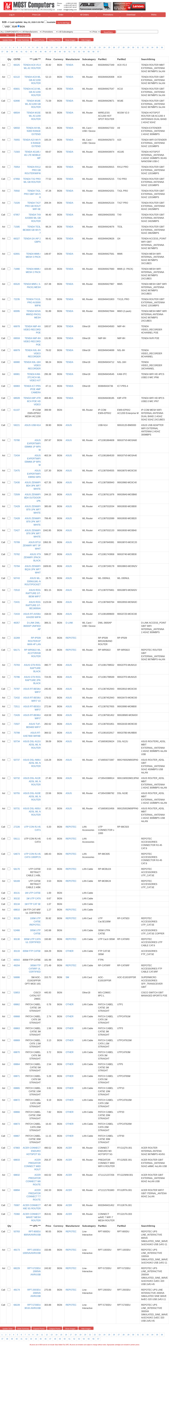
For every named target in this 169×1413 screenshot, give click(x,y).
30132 (17, 898)
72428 (17, 518)
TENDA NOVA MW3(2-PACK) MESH (33, 314)
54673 (17, 854)
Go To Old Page (63, 23)
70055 (17, 140)
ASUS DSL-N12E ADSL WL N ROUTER (32, 781)
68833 (17, 1160)
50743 (17, 578)
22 (95, 47)
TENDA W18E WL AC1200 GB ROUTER (33, 104)
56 (93, 52)
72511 (17, 706)
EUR (14, 26)
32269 (17, 638)
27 (119, 47)
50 (65, 52)
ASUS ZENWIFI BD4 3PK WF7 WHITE (33, 485)
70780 (17, 440)
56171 (17, 650)
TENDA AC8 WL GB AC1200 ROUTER (32, 80)
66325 (17, 65)
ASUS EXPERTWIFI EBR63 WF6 (34, 473)
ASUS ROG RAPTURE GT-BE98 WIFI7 (33, 593)
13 (51, 47)
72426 (17, 715)
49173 (17, 1250)
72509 (17, 494)
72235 (17, 299)
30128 (17, 918)
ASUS (69, 425)
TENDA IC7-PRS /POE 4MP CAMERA (32, 389)
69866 (17, 1112)
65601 (17, 89)
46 (45, 52)
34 (152, 47)
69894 (17, 1190)
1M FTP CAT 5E (33, 904)
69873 (17, 1124)
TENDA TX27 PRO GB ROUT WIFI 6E (33, 206)
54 (84, 52)
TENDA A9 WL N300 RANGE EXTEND (33, 131)
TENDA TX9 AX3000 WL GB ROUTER (33, 218)
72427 (17, 530)
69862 (17, 1004)
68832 (17, 1175)
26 (114, 47)
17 (71, 47)
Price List (36, 15)
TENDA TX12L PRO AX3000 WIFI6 (33, 302)
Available (51, 22)
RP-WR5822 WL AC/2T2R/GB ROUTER (32, 653)
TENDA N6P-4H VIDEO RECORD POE (32, 329)
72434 (17, 455)
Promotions (108, 15)
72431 (17, 602)
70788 (17, 733)
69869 (17, 1040)
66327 (17, 238)
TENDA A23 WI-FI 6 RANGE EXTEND (32, 143)
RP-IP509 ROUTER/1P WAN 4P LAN (34, 641)
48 (55, 52)
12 (47, 47)
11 (42, 47)
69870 (17, 1052)
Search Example (23, 35)
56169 (17, 881)
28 (123, 47)
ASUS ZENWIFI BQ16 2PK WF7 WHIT (33, 569)
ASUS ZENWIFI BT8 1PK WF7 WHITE (33, 509)
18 (75, 47)
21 (90, 47)
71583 (17, 152)
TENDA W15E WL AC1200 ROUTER (34, 116)
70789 (17, 542)
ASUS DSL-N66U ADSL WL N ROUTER (32, 763)
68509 (17, 398)
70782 (17, 554)
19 (80, 47)
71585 (17, 227)
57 (98, 52)
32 (143, 47)
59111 (17, 839)
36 (162, 47)
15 (61, 47)
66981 (17, 374)
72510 (17, 590)
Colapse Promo (54, 40)
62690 (17, 101)
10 (37, 47)
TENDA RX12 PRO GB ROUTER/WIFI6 (33, 170)
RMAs (153, 15)
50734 (17, 741)
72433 (17, 614)
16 (66, 47)
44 (36, 52)
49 (60, 52)
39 (12, 52)
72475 (17, 470)
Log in (12, 15)
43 (31, 52)
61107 (17, 410)
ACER (69, 1148)
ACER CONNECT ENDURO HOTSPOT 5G (32, 1151)
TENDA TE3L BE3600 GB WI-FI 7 (32, 230)
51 (69, 52)
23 (99, 47)
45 (41, 52)
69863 (17, 1028)
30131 (17, 893)
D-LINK (69, 623)
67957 (17, 215)
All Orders (84, 15)
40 (17, 52)
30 (133, 47)
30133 (17, 951)
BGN (22, 26)
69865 (17, 1088)
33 (147, 47)
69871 (17, 1076)
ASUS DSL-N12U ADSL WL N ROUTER (32, 744)
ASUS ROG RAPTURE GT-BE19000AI (33, 605)
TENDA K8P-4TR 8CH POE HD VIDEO (32, 401)
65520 (17, 284)
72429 (17, 506)
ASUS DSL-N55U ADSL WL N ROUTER (32, 811)
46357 (17, 623)
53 (79, 52)
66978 (17, 326)
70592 (17, 191)
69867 (17, 1136)
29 (128, 47)
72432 (17, 698)
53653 (17, 992)
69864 (17, 1064)
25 (109, 47)
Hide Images (86, 40)
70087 (17, 1205)
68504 (17, 113)
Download (131, 15)
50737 (17, 760)
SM (67, 977)
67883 (17, 1148)
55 (88, 52)
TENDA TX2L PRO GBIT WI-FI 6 (32, 194)
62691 (17, 254)
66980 (17, 362)
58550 (17, 128)
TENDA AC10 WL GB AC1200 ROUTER (32, 92)
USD (7, 26)
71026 (17, 203)
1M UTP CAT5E (33, 893)
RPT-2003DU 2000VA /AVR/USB (34, 1293)
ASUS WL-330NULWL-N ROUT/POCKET (33, 581)
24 (104, 47)
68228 (17, 1305)
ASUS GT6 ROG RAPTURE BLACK (32, 668)
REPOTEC (71, 638)
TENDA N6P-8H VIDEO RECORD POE (32, 341)
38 (7, 52)
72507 (17, 724)
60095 (17, 311)
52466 (17, 930)
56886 (17, 977)
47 (50, 52)
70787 (17, 689)
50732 (17, 778)
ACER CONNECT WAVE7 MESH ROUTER (32, 1217)
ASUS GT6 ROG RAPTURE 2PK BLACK (32, 680)
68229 (17, 1268)
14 (56, 47)
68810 (17, 910)
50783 (17, 1231)
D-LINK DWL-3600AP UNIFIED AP (32, 626)
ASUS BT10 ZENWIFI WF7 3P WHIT (32, 545)
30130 (17, 939)
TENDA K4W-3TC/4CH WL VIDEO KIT (34, 377)
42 (26, 52)
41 (21, 52)
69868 (17, 1016)
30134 (17, 904)
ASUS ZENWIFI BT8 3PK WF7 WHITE (33, 533)
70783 (17, 665)
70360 (17, 1214)
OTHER (70, 951)
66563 (17, 960)
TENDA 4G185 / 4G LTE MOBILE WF (32, 155)
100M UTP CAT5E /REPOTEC (35, 921)
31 (138, 47)
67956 (17, 179)
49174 (17, 1290)
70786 (17, 677)
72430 (17, 482)
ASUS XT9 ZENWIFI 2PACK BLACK (32, 557)
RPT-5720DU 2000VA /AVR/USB (34, 1271)
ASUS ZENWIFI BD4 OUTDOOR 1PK (32, 497)
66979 (17, 350)
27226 (17, 827)
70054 (17, 167)
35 (157, 47)
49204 (17, 965)
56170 (17, 869)
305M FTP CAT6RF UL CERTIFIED (35, 968)
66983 (17, 386)
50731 (17, 808)
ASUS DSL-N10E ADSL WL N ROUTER (32, 796)
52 (74, 52)
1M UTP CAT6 (33, 898)
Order (60, 15)
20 (85, 47)
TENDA (69, 65)
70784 (17, 566)
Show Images (70, 40)
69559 (17, 338)
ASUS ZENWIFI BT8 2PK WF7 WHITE (33, 521)
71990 (17, 269)
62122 (17, 77)
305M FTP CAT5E (32, 951)
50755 (17, 793)
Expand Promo (38, 40)
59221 (17, 425)
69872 (17, 1100)
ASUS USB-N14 (33, 425)
